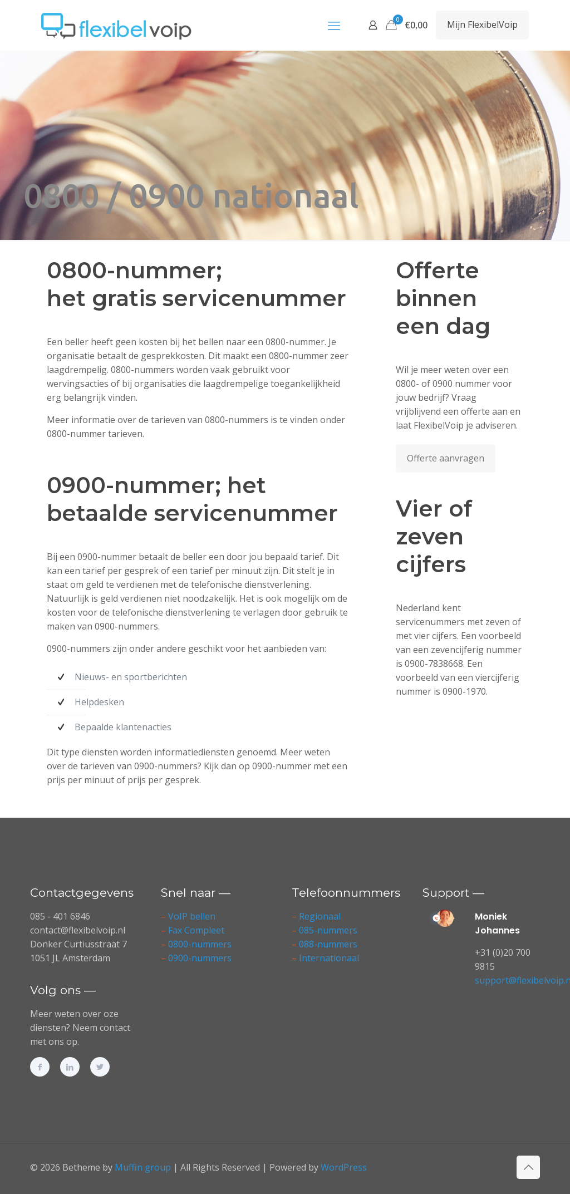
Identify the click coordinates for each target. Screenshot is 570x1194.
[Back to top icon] (528, 1167)
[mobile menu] (334, 25)
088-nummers (328, 944)
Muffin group (143, 1167)
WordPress (344, 1167)
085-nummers (328, 930)
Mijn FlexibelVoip (482, 24)
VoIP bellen (191, 916)
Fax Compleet (196, 930)
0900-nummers (200, 958)
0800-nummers (200, 944)
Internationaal (329, 958)
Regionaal (320, 916)
